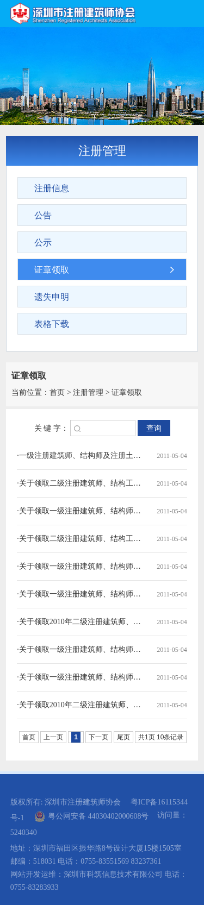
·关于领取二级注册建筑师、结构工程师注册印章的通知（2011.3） (80, 483)
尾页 (123, 737)
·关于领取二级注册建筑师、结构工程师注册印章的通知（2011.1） (80, 539)
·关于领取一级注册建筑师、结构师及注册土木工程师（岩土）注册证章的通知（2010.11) (80, 594)
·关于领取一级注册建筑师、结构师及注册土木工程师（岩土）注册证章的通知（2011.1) (80, 566)
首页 (57, 392)
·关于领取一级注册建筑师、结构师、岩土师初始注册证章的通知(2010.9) (80, 677)
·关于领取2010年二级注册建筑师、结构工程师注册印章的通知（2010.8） (80, 705)
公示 (43, 242)
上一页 (53, 737)
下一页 (98, 737)
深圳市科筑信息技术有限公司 (113, 874)
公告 (43, 215)
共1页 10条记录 (160, 737)
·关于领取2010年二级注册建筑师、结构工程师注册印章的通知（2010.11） (80, 622)
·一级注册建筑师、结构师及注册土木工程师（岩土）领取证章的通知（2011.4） (80, 455)
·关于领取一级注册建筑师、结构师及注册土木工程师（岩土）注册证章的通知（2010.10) (80, 649)
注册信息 (51, 188)
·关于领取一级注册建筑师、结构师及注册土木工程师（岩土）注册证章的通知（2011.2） (80, 511)
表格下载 (51, 324)
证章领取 (51, 269)
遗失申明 (51, 296)
